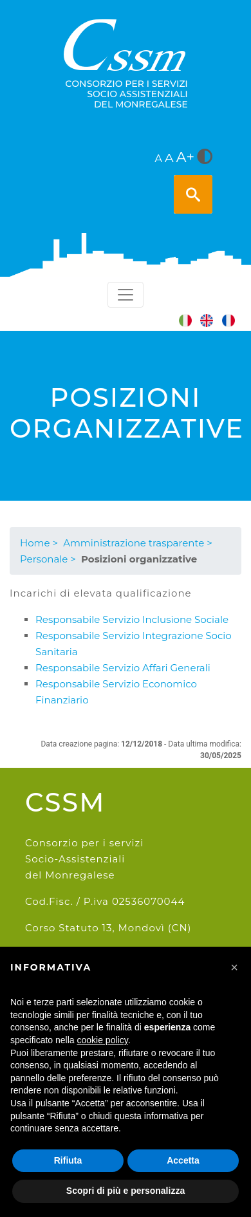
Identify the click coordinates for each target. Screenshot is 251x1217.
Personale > (48, 559)
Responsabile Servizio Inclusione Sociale (131, 619)
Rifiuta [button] (68, 1160)
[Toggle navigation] (125, 295)
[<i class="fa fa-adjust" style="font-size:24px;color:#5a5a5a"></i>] (204, 158)
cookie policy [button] (102, 1040)
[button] (234, 967)
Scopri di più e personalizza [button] (125, 1190)
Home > (39, 543)
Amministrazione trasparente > (137, 543)
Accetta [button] (183, 1160)
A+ (185, 157)
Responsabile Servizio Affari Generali (122, 668)
